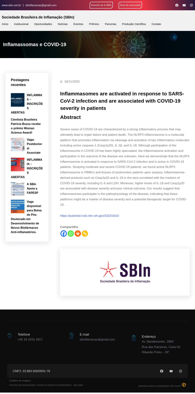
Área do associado (130, 5)
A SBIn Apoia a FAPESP (32, 202)
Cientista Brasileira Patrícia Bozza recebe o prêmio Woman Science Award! (26, 140)
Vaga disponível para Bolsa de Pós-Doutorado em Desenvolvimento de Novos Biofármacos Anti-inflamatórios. (26, 230)
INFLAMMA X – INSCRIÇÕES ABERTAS (27, 117)
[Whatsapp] (71, 251)
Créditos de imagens (20, 385)
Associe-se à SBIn (101, 5)
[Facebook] (63, 251)
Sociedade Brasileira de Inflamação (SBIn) (38, 17)
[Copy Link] (85, 251)
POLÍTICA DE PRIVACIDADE (22, 390)
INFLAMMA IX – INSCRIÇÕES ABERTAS (27, 182)
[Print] (78, 251)
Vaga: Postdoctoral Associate (34, 160)
